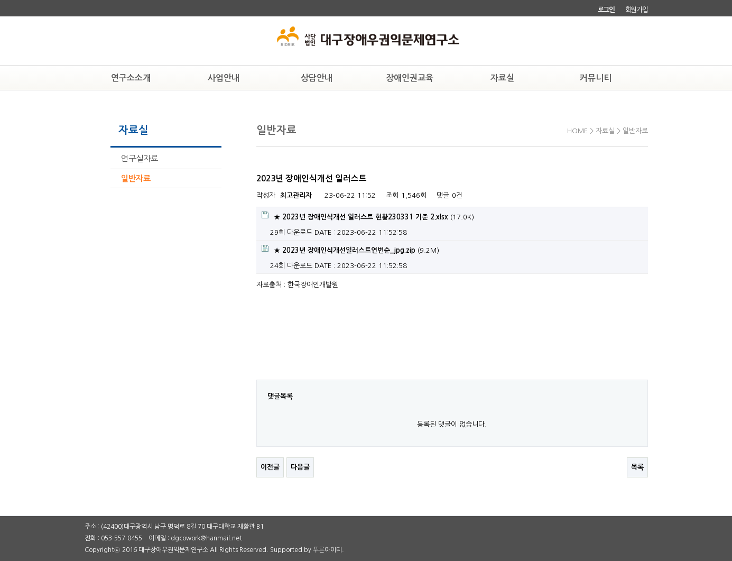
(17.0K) (368, 215)
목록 (637, 467)
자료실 (502, 78)
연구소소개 (131, 78)
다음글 (300, 467)
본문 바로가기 (0, 0)
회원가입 (636, 9)
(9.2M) (350, 249)
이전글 (270, 467)
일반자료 (136, 178)
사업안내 (223, 78)
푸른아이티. (328, 550)
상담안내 (316, 78)
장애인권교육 (409, 78)
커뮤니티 (595, 78)
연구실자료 (139, 158)
